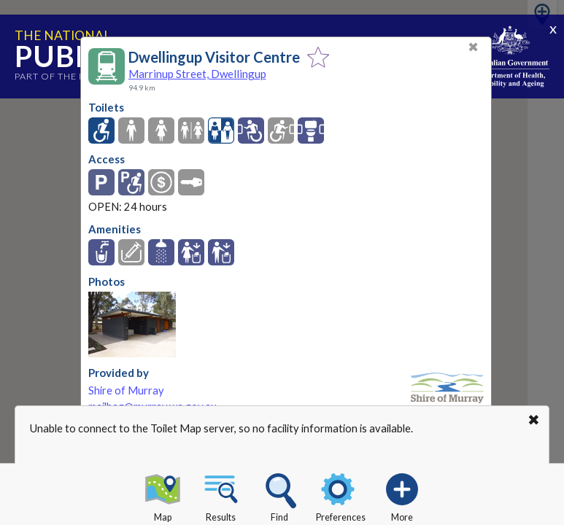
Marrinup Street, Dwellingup (197, 73)
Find (279, 495)
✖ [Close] (473, 47)
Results (221, 495)
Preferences (341, 495)
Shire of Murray (126, 390)
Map (163, 495)
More (402, 495)
